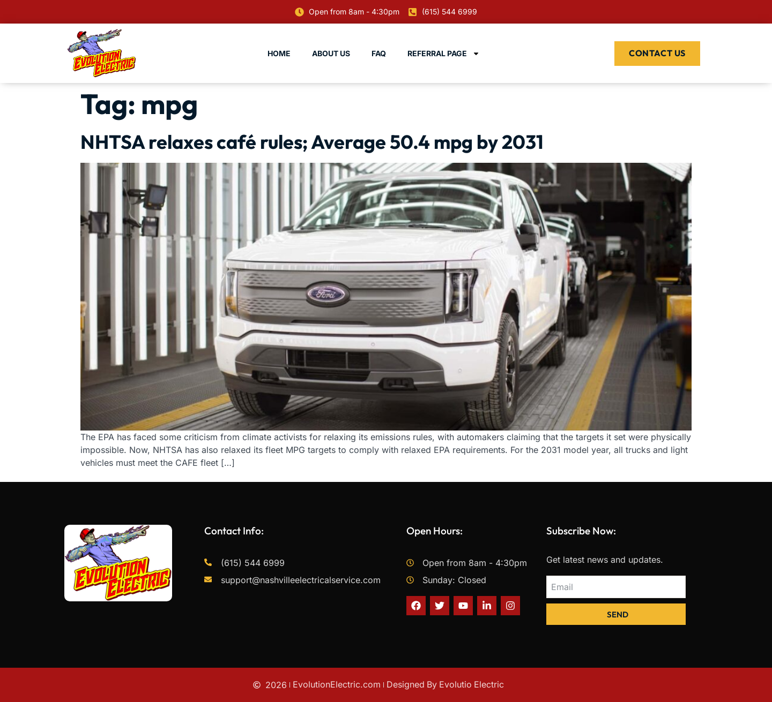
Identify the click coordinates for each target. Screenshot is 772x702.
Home (279, 53)
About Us (331, 53)
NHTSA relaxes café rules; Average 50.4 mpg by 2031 (312, 142)
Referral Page (443, 54)
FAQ (379, 53)
